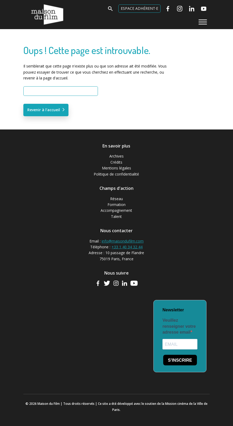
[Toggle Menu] (203, 21)
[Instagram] (180, 8)
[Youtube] (204, 8)
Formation (116, 204)
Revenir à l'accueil (43, 109)
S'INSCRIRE (180, 360)
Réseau (116, 198)
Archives (116, 156)
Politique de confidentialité (116, 174)
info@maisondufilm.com (123, 241)
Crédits (116, 162)
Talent (116, 216)
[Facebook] (168, 8)
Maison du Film (36, 4)
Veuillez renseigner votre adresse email (179, 326)
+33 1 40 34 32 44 (127, 246)
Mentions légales (116, 168)
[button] (110, 10)
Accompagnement (116, 210)
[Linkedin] (192, 8)
